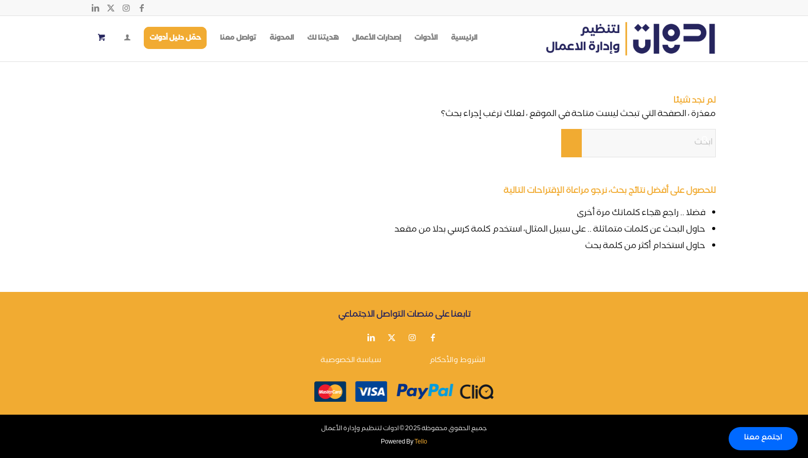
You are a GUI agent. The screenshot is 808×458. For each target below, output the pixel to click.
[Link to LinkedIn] (95, 7)
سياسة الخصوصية (351, 361)
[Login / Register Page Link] (127, 39)
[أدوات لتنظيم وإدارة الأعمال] (630, 38)
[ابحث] (638, 143)
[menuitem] (464, 38)
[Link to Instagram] (126, 7)
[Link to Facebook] (141, 7)
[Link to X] (111, 7)
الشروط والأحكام (457, 361)
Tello (420, 443)
